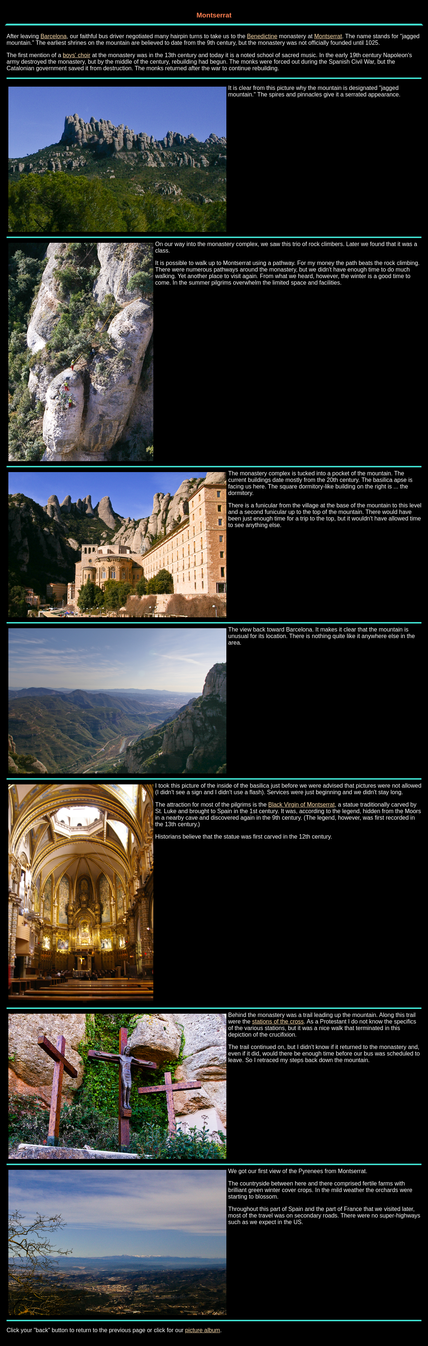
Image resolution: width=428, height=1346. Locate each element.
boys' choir (76, 55)
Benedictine (262, 36)
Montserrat (328, 36)
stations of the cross (278, 1021)
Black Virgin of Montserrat (301, 804)
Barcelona (53, 36)
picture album (202, 1330)
